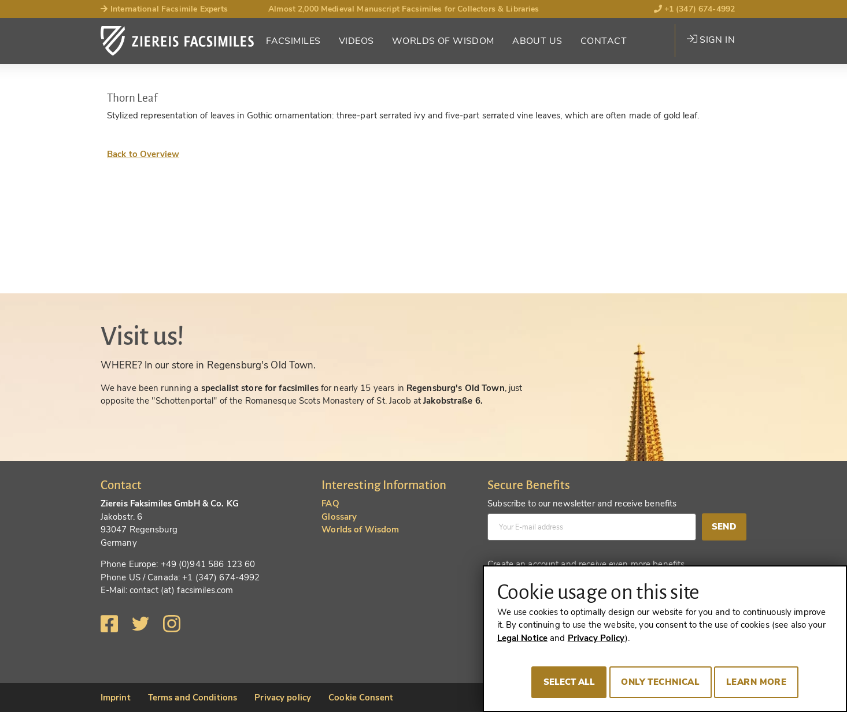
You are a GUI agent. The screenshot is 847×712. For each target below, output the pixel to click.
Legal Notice (522, 638)
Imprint (116, 697)
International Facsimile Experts (164, 8)
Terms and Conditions (193, 697)
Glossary (339, 517)
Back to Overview (143, 154)
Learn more (756, 682)
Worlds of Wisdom (443, 41)
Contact (603, 41)
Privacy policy (282, 697)
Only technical (660, 682)
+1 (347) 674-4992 (694, 8)
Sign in (711, 39)
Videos (356, 41)
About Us (537, 41)
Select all (569, 682)
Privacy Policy (596, 638)
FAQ (330, 503)
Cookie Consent (360, 697)
